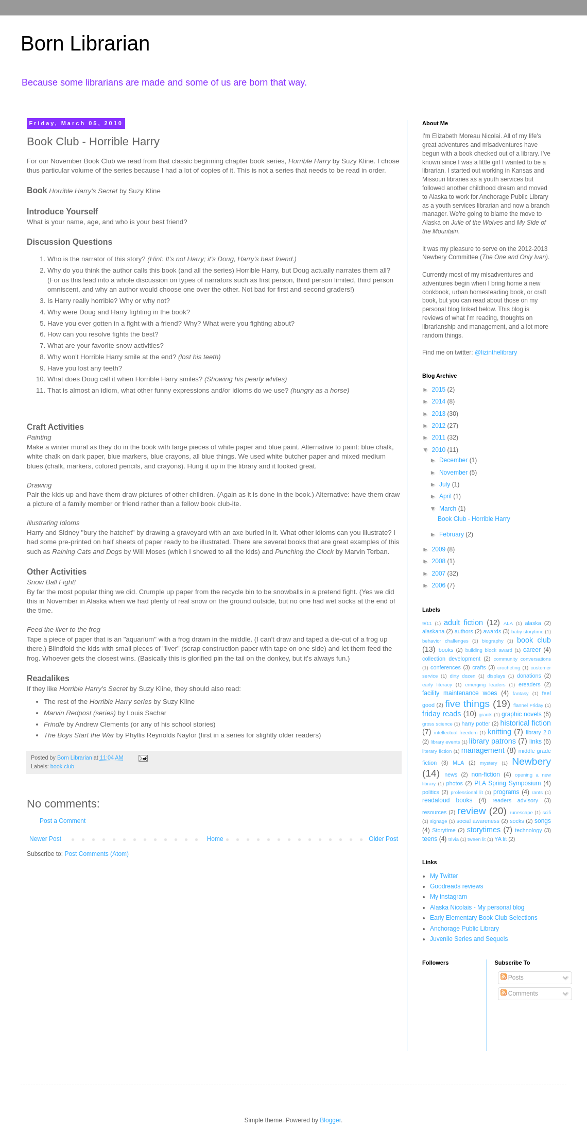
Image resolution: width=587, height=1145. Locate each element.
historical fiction (525, 723)
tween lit (477, 839)
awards (492, 631)
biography (493, 641)
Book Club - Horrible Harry (474, 519)
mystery (488, 763)
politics (430, 792)
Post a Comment (62, 820)
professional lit (467, 792)
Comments (519, 993)
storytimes (484, 830)
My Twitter (444, 876)
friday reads (441, 714)
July (445, 484)
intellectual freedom (456, 732)
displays (496, 676)
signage (438, 821)
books (446, 650)
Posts (512, 977)
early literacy (437, 684)
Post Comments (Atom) (96, 853)
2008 (439, 561)
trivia (453, 839)
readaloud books (447, 800)
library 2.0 (538, 732)
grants (486, 714)
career (532, 649)
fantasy (521, 693)
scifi (546, 812)
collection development (451, 658)
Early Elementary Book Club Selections (484, 917)
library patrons (492, 741)
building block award (488, 650)
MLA (458, 763)
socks (517, 821)
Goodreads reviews (456, 886)
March (448, 508)
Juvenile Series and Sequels (469, 938)
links (535, 741)
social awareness (478, 821)
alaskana (433, 631)
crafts (479, 667)
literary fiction (437, 751)
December (454, 460)
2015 (439, 389)
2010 (439, 449)
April (446, 496)
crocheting (508, 667)
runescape (521, 812)
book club (62, 766)
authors (464, 631)
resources (434, 812)
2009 (439, 549)
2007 (439, 573)
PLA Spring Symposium (507, 783)
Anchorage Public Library (464, 928)
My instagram (448, 896)
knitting (499, 732)
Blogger (330, 1120)
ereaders (530, 684)
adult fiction (463, 622)
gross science (437, 724)
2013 (439, 413)
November (454, 472)
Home (215, 839)
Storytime (444, 830)
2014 (439, 401)
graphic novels (522, 714)
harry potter (475, 723)
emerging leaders (485, 684)
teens (429, 839)
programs (506, 792)
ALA (508, 623)
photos (454, 783)
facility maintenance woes (459, 693)
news (450, 774)
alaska (533, 623)
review (471, 810)
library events (445, 742)
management (483, 750)
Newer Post (45, 839)
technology (528, 830)
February (452, 534)
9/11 (427, 623)
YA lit (500, 839)
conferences (445, 667)
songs (542, 820)
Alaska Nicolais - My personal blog (477, 907)
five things (467, 703)
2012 (439, 425)
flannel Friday (528, 705)
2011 (439, 437)
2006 (439, 585)
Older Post (383, 839)
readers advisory (515, 800)
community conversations (522, 659)
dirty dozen (462, 676)
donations (529, 675)
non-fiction (485, 774)
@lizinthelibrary (496, 352)
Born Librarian (85, 43)
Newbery (531, 761)
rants (537, 792)
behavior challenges (445, 641)
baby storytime (527, 631)
